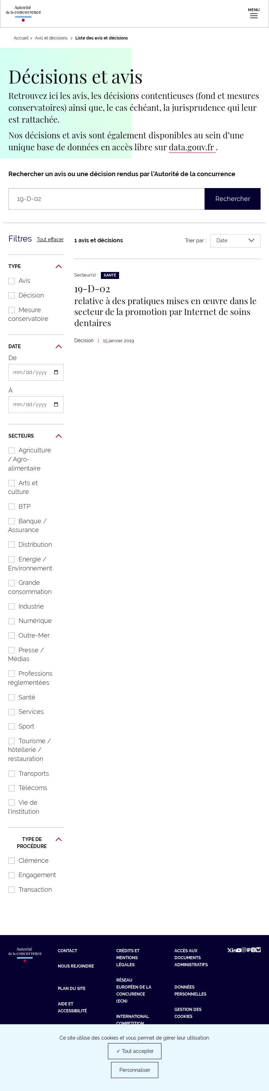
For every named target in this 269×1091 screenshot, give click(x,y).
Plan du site (71, 988)
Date (35, 346)
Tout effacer (50, 239)
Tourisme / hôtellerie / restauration (26, 749)
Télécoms (24, 787)
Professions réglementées (27, 678)
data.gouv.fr (192, 146)
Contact (67, 950)
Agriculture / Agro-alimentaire (26, 459)
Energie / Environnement (26, 563)
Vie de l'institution (20, 807)
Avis (15, 280)
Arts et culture (19, 487)
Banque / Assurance (24, 525)
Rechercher (232, 198)
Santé (18, 697)
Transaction (26, 889)
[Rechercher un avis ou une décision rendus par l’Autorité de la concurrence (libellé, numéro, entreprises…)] (121, 199)
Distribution (26, 544)
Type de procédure (39, 842)
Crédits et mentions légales (127, 957)
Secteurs (35, 436)
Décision (22, 295)
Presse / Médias (22, 654)
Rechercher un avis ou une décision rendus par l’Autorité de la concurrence (121, 174)
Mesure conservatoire (24, 314)
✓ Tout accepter (135, 1051)
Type (35, 266)
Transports (25, 773)
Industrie (22, 606)
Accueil (21, 38)
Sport (17, 726)
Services (22, 711)
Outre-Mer (25, 635)
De (12, 357)
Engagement (28, 874)
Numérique (26, 620)
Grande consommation (26, 587)
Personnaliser (134, 1070)
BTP (15, 506)
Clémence (25, 860)
